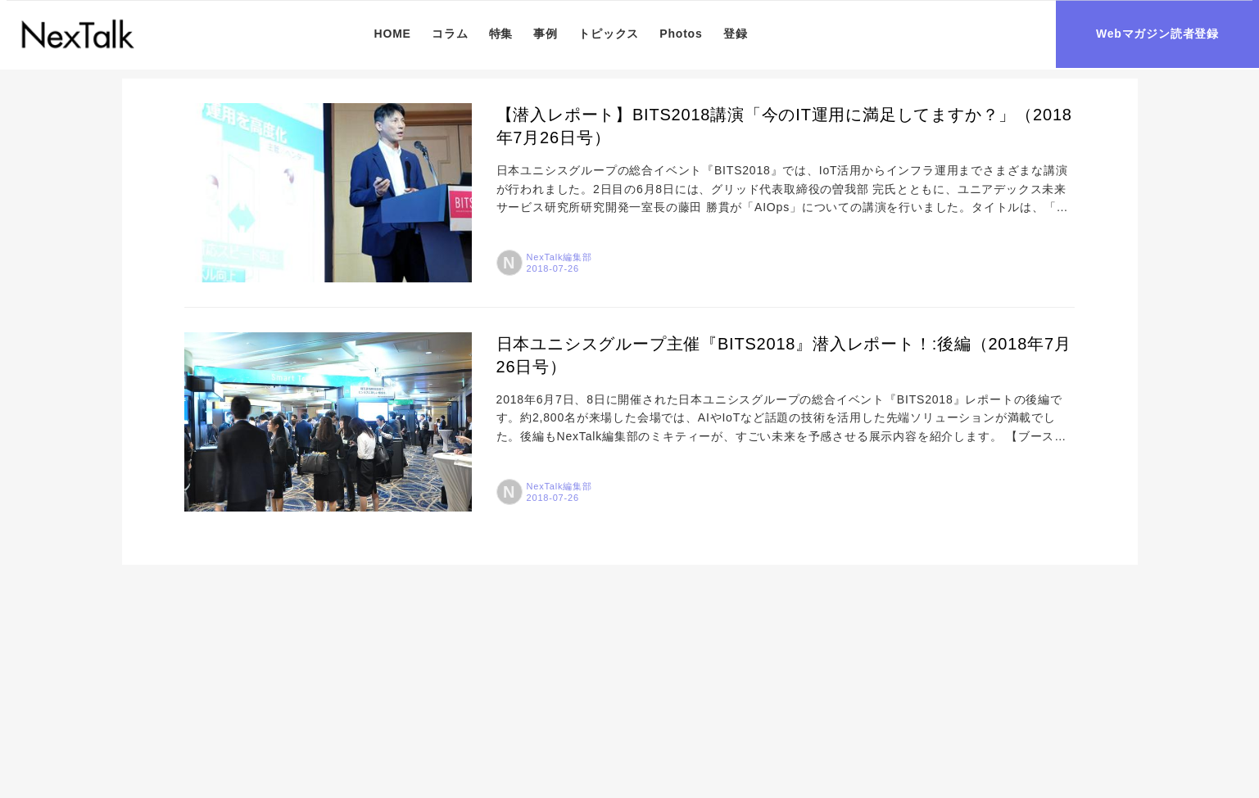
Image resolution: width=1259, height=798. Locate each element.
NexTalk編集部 (559, 257)
